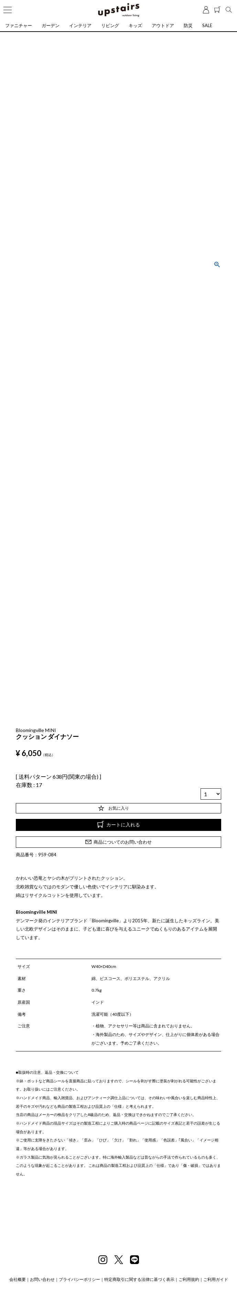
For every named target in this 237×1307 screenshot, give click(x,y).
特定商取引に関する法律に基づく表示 (139, 1279)
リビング (110, 25)
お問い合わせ (42, 1279)
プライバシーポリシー (79, 1279)
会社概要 (17, 1279)
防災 (188, 25)
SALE (207, 25)
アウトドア (163, 25)
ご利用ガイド (215, 1279)
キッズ (135, 25)
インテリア (80, 25)
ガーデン (51, 25)
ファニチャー (18, 25)
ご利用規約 (189, 1279)
